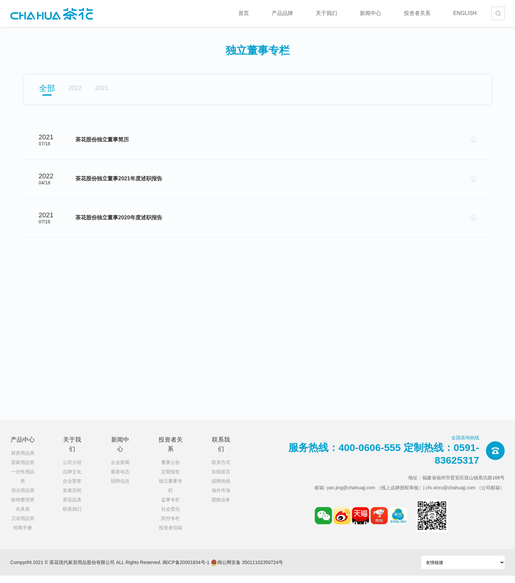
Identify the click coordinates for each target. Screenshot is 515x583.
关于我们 (326, 13)
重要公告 (170, 469)
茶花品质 (72, 507)
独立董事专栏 (170, 493)
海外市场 (221, 497)
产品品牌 (282, 13)
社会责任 (170, 516)
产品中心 (23, 447)
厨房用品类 (22, 460)
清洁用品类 (22, 497)
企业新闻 (120, 469)
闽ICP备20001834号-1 (186, 569)
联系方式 (221, 469)
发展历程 (72, 497)
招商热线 (221, 488)
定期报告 (170, 479)
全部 (47, 88)
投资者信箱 (170, 535)
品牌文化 (72, 479)
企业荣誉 (72, 488)
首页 (243, 13)
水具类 (23, 516)
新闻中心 (370, 13)
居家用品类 (22, 469)
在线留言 (221, 479)
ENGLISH (465, 13)
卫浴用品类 (22, 525)
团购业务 (221, 507)
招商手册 (22, 535)
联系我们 (72, 516)
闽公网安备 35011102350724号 (247, 570)
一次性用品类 (22, 483)
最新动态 (120, 479)
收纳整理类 (22, 507)
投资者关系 (417, 13)
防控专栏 (170, 525)
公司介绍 (72, 469)
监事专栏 (170, 507)
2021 (101, 88)
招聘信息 (120, 488)
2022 (75, 88)
